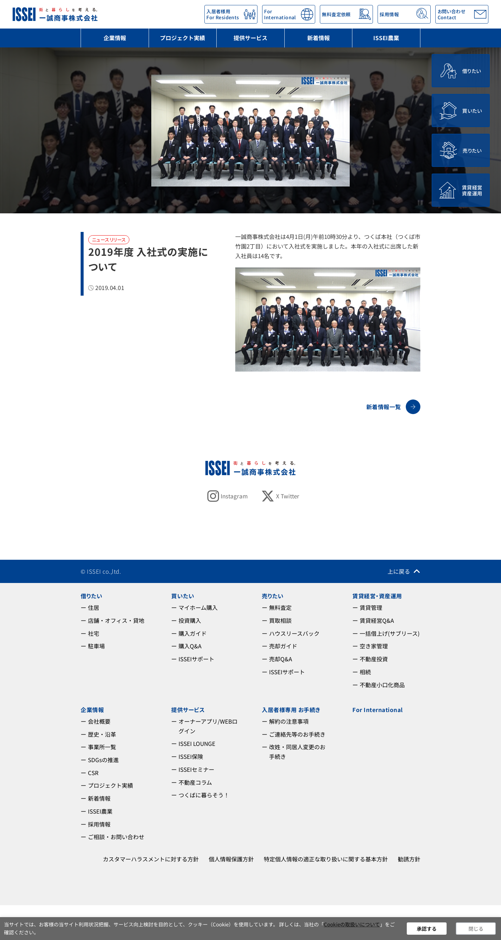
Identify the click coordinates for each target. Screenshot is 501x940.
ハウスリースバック (294, 633)
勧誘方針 (409, 859)
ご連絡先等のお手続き (297, 734)
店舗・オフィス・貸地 (116, 620)
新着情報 (318, 38)
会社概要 (99, 721)
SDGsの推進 (103, 760)
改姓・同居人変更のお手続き (297, 751)
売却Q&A (280, 659)
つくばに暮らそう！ (204, 795)
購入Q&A (190, 646)
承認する (427, 928)
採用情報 (99, 824)
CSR (93, 772)
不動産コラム (195, 782)
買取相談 (280, 620)
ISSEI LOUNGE (197, 743)
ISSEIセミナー (196, 769)
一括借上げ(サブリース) (390, 633)
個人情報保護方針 (231, 859)
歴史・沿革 (102, 734)
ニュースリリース (109, 239)
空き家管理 (374, 646)
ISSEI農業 (386, 38)
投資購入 (190, 620)
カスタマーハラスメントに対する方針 (151, 859)
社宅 (93, 633)
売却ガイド (283, 646)
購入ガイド (193, 633)
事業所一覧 (102, 747)
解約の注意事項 (289, 721)
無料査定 (280, 607)
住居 (93, 607)
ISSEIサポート (196, 659)
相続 (365, 672)
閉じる (475, 928)
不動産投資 (374, 659)
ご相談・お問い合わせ (116, 836)
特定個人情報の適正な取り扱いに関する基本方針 (326, 859)
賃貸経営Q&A (377, 620)
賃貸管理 (371, 607)
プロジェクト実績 (182, 38)
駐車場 (96, 646)
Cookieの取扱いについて (352, 924)
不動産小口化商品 (382, 685)
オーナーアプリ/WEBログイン (208, 726)
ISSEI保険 (191, 756)
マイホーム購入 (198, 607)
